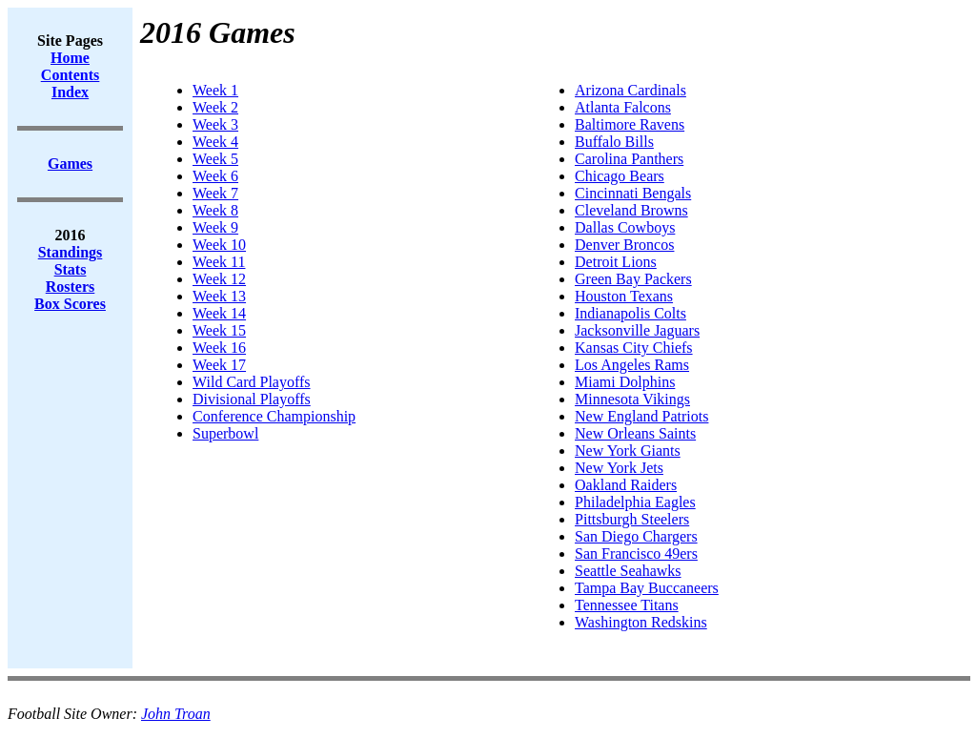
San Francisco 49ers (636, 553)
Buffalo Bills (614, 141)
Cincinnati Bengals (633, 193)
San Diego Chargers (636, 536)
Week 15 (219, 330)
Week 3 (215, 124)
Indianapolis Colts (630, 313)
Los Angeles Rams (632, 365)
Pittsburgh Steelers (632, 519)
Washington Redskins (641, 622)
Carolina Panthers (629, 159)
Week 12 (219, 279)
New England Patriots (641, 416)
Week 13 (219, 296)
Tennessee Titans (627, 605)
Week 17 (219, 365)
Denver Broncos (624, 244)
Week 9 (215, 227)
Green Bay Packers (633, 279)
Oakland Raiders (626, 485)
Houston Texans (624, 296)
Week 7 (215, 193)
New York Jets (619, 468)
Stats (70, 269)
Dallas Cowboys (625, 227)
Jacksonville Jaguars (637, 330)
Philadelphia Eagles (635, 502)
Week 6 (215, 176)
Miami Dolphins (625, 382)
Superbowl (225, 433)
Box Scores (70, 304)
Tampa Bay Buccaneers (647, 588)
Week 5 (215, 159)
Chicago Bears (619, 176)
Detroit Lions (616, 262)
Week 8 (215, 210)
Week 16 (219, 347)
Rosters (70, 286)
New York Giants (628, 450)
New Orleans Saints (635, 433)
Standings (70, 252)
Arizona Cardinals (630, 90)
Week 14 (219, 313)
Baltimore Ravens (629, 124)
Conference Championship (274, 416)
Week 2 (215, 107)
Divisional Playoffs (252, 399)
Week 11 (219, 262)
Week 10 (219, 244)
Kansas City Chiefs (634, 347)
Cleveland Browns (631, 210)
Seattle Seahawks (628, 571)
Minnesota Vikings (632, 399)
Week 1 (215, 90)
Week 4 (215, 141)
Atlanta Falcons (623, 107)
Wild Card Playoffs (252, 382)
